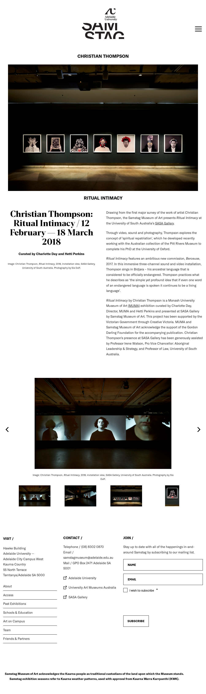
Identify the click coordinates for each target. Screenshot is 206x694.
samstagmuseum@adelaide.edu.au (88, 558)
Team (7, 630)
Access (8, 595)
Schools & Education (18, 613)
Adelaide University (82, 578)
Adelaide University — (18, 554)
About (7, 586)
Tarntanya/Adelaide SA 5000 (24, 575)
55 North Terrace (15, 570)
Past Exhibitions (14, 604)
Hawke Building (14, 548)
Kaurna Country (14, 564)
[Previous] (7, 429)
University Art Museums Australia (92, 587)
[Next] (198, 429)
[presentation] (155, 627)
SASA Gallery (78, 597)
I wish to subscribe (142, 590)
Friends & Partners (16, 639)
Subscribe (136, 621)
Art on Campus (14, 621)
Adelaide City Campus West (23, 559)
